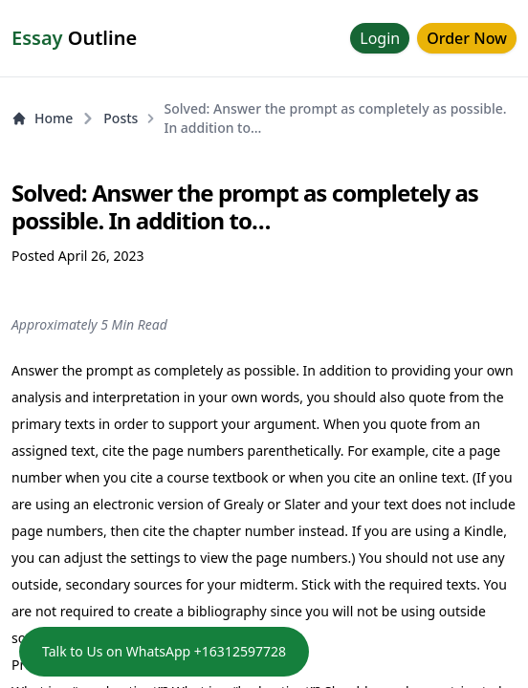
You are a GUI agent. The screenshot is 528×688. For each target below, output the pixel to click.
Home (42, 118)
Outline (74, 38)
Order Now (467, 38)
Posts (120, 118)
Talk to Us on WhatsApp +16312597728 (164, 651)
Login (380, 38)
